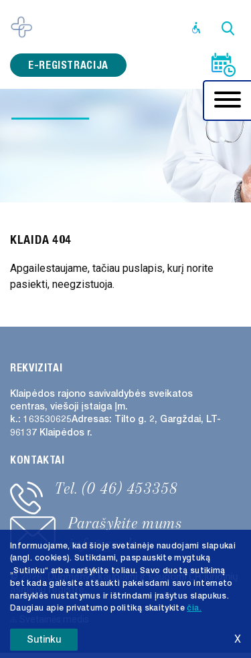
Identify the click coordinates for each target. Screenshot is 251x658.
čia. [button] (194, 608)
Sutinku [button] (44, 639)
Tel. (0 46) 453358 (116, 488)
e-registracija (68, 65)
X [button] (237, 639)
